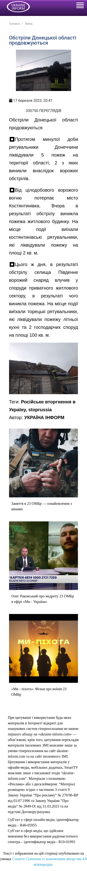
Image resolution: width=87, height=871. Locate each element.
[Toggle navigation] (80, 6)
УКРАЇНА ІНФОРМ (44, 417)
